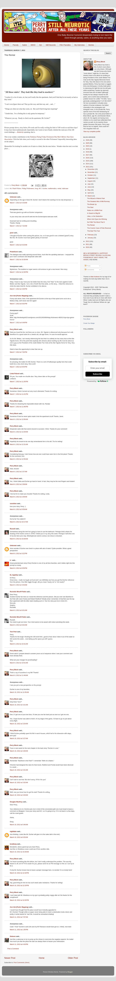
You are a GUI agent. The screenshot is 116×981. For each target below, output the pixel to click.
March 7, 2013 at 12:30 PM (19, 272)
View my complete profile (91, 131)
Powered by (97, 381)
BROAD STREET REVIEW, (92, 255)
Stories (91, 45)
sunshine (13, 503)
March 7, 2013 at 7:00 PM (18, 352)
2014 (88, 164)
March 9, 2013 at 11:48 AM (19, 675)
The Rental (91, 225)
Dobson (13, 936)
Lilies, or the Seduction (94, 216)
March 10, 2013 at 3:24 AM (19, 724)
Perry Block (14, 329)
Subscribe (97, 374)
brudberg (13, 844)
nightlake (13, 831)
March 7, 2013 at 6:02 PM (18, 304)
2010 (88, 247)
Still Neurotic (51, 45)
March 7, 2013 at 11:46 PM (19, 406)
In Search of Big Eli (93, 213)
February (91, 235)
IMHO (33, 45)
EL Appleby (14, 575)
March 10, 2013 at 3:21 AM (19, 705)
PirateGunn (14, 252)
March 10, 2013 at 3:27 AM (19, 738)
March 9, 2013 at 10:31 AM (19, 644)
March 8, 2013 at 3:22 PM (18, 553)
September (91, 178)
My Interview (79, 45)
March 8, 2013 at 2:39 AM (18, 497)
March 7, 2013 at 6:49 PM (18, 322)
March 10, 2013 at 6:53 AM (19, 837)
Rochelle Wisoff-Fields (18, 592)
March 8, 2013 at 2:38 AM (18, 484)
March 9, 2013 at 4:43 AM (18, 585)
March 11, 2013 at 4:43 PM (19, 944)
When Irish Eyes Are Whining (97, 219)
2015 (88, 161)
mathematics (52, 188)
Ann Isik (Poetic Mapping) (19, 296)
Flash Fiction (16, 188)
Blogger (70, 972)
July (89, 184)
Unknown (13, 197)
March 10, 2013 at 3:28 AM (19, 751)
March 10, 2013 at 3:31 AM (19, 770)
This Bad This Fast (93, 231)
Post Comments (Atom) (21, 962)
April (89, 193)
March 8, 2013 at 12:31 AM (19, 444)
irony (36, 188)
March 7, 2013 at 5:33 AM (18, 203)
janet (11, 233)
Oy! (40, 45)
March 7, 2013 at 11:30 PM (19, 381)
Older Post (73, 958)
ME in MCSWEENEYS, (91, 253)
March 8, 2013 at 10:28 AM (19, 539)
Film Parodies (65, 45)
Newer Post (9, 958)
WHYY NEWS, (99, 257)
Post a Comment (13, 949)
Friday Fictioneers (28, 188)
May (89, 190)
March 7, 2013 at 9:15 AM (18, 245)
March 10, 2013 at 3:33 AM (19, 795)
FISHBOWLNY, (88, 257)
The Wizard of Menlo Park (96, 198)
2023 (88, 146)
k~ (11, 560)
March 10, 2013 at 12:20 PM (19, 900)
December (91, 169)
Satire (24, 45)
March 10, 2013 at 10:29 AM (19, 852)
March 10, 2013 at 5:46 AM (19, 824)
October (90, 175)
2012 (88, 241)
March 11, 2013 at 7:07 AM (19, 917)
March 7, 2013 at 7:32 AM (18, 226)
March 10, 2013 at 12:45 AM (19, 692)
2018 (88, 152)
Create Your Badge (89, 323)
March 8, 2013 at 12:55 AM (19, 459)
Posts (87, 266)
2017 (88, 155)
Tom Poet (13, 632)
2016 (88, 158)
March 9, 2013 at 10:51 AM (19, 663)
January (90, 238)
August (90, 181)
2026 (88, 140)
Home (6, 45)
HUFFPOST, (103, 253)
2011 (88, 244)
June (89, 187)
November (91, 172)
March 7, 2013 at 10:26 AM (19, 259)
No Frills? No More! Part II (96, 222)
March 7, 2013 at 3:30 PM (18, 289)
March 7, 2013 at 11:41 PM (19, 394)
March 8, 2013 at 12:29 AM (19, 432)
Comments (89, 270)
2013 (88, 167)
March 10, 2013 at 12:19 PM (19, 885)
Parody (15, 45)
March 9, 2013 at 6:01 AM (18, 610)
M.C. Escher (43, 188)
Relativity (20, 132)
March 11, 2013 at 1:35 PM (19, 929)
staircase (65, 188)
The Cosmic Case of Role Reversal (99, 228)
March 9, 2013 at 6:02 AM (18, 625)
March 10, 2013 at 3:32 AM (19, 782)
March (90, 196)
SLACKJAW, (106, 255)
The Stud (90, 207)
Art (11, 188)
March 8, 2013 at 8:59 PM (18, 568)
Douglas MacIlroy (16, 802)
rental (59, 188)
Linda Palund (14, 373)
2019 (88, 149)
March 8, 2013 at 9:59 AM (18, 509)
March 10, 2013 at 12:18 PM (19, 873)
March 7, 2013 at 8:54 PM (18, 367)
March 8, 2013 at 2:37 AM (18, 471)
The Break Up (92, 204)
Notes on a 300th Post (94, 210)
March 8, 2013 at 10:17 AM (19, 522)
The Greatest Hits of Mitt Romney (98, 201)
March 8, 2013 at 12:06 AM (19, 419)
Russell (12, 529)
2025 (88, 143)
